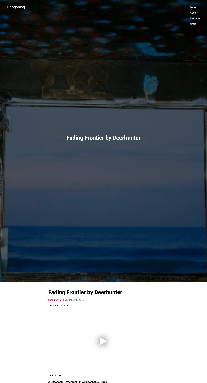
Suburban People (57, 282)
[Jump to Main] (103, 256)
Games (194, 12)
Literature (195, 18)
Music (193, 7)
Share (193, 24)
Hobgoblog (16, 7)
